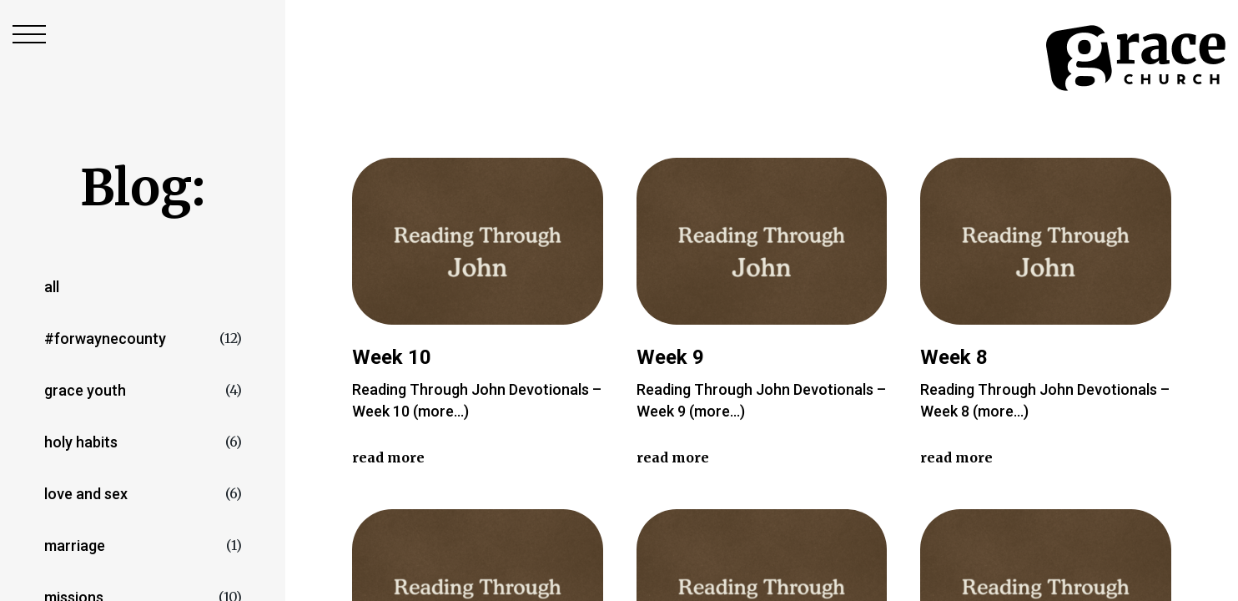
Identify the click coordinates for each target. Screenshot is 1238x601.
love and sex (86, 494)
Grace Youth (85, 390)
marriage (74, 545)
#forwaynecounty (105, 338)
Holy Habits (81, 442)
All (51, 286)
